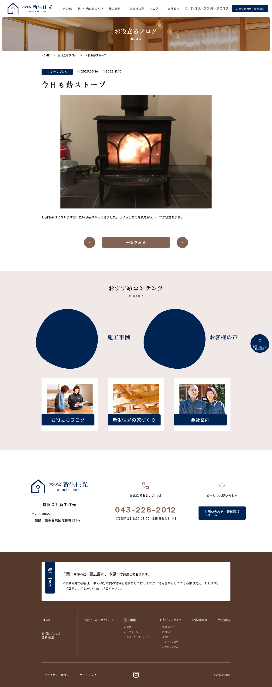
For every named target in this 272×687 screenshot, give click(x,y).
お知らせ (166, 632)
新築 (129, 627)
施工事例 (130, 620)
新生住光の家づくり (99, 620)
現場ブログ (168, 627)
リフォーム (132, 632)
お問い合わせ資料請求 (51, 635)
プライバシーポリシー (58, 674)
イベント (166, 636)
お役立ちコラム (170, 646)
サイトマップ (88, 674)
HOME (46, 620)
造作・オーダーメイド (138, 636)
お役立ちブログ (170, 620)
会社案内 (224, 620)
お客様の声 (199, 620)
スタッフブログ (170, 641)
